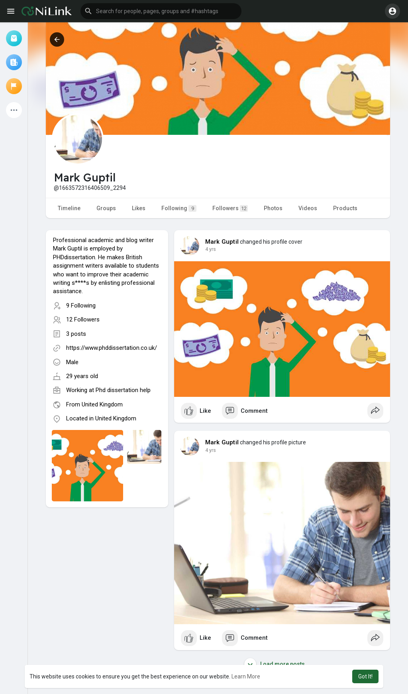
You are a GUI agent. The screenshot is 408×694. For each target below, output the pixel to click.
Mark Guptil (222, 241)
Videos (307, 208)
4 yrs (210, 249)
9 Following (81, 305)
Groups (106, 208)
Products (345, 208)
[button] (160, 11)
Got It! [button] (365, 676)
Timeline (69, 208)
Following (178, 208)
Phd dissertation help (123, 390)
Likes (138, 208)
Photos (273, 208)
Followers (230, 208)
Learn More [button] (245, 676)
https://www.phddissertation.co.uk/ (111, 347)
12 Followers (83, 319)
